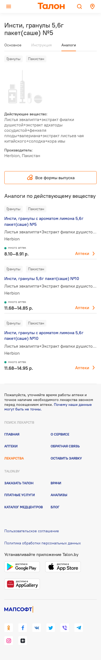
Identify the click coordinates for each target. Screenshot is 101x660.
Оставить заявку (66, 458)
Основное (13, 45)
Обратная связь (65, 446)
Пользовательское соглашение (31, 530)
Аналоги (68, 45)
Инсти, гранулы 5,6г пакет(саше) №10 (41, 278)
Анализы (59, 495)
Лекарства (14, 458)
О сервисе (60, 434)
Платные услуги (19, 495)
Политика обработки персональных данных (42, 543)
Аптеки (82, 253)
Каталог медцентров (23, 507)
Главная (11, 434)
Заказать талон (18, 483)
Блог (55, 507)
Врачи (56, 483)
